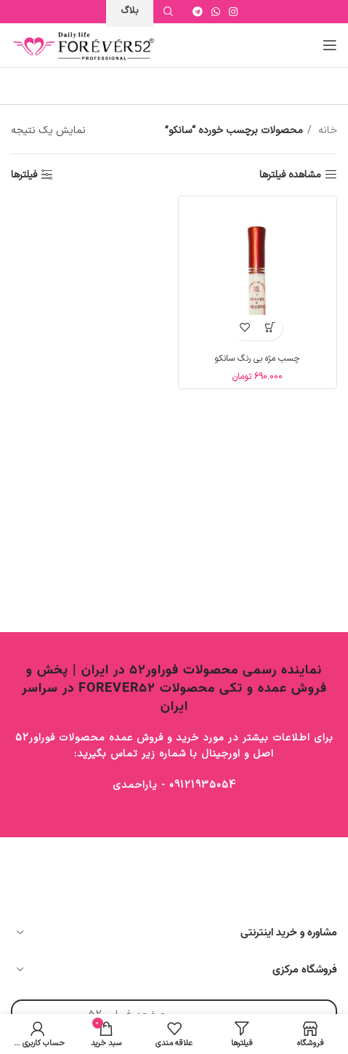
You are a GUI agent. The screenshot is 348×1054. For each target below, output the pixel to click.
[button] (270, 327)
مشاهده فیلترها (290, 175)
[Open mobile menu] (329, 45)
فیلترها (24, 175)
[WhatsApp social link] (215, 11)
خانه (326, 130)
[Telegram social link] (197, 11)
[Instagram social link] (233, 11)
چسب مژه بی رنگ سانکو (257, 358)
